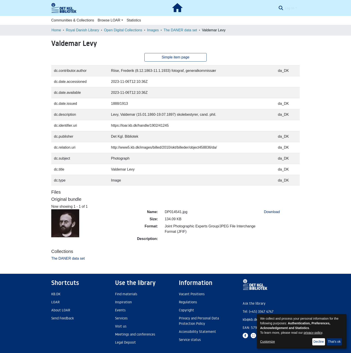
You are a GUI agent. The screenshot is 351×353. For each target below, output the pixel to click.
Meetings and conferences (135, 334)
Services (121, 318)
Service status (190, 339)
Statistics (134, 20)
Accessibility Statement (197, 331)
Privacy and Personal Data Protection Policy (199, 321)
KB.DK (55, 294)
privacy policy (313, 332)
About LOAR (60, 310)
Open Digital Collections (123, 30)
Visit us (120, 326)
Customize (267, 341)
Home (56, 30)
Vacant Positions (192, 294)
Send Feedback (62, 318)
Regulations (188, 302)
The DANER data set (180, 30)
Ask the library (254, 303)
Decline (318, 341)
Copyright (186, 310)
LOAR (55, 302)
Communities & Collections (72, 20)
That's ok (334, 341)
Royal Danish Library (82, 30)
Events (120, 310)
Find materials (126, 294)
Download (272, 212)
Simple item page (175, 57)
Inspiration (123, 302)
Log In (289, 8)
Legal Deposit (125, 342)
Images (153, 30)
